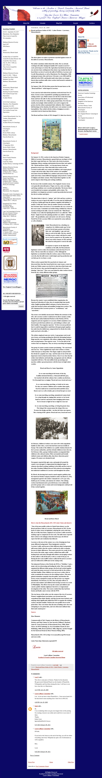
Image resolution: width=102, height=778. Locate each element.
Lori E (37, 675)
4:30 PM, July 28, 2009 (41, 700)
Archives (92, 23)
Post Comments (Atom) (42, 764)
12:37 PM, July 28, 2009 (41, 688)
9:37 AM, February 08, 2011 (42, 723)
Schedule (42, 23)
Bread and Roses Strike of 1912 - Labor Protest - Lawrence (52, 665)
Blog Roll (59, 23)
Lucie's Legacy (84, 134)
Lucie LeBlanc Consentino (42, 692)
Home (10, 23)
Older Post (71, 760)
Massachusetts (35, 667)
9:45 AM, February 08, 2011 (42, 750)
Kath (36, 704)
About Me (26, 23)
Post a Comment (34, 753)
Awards (75, 23)
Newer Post (31, 760)
